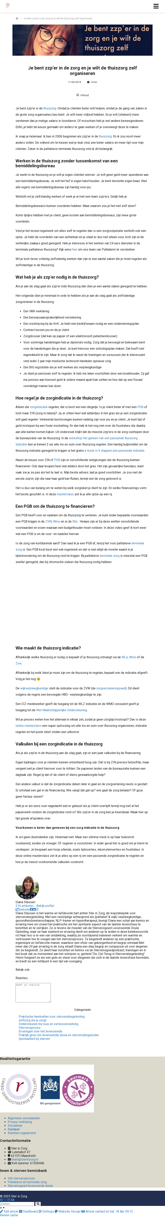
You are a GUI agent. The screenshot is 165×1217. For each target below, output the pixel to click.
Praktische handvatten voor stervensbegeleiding (52, 1016)
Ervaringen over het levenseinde (40, 1031)
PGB (140, 407)
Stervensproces (29, 1028)
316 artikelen (24, 906)
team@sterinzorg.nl (25, 1159)
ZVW (48, 521)
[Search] (38, 1204)
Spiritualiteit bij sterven (34, 1039)
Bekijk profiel (45, 906)
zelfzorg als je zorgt (32, 1020)
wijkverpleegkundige (34, 688)
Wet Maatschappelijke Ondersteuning (61, 710)
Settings (47, 1211)
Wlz (75, 521)
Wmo (56, 521)
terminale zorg (109, 556)
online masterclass (28, 726)
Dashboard (29, 1211)
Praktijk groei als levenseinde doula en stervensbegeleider (59, 1035)
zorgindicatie (39, 407)
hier (74, 249)
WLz (125, 657)
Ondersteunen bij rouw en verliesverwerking (48, 1024)
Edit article (9, 1211)
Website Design (68, 1211)
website (23, 909)
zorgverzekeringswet (111, 688)
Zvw (18, 663)
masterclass (65, 494)
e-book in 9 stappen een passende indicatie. (114, 450)
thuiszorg (49, 108)
